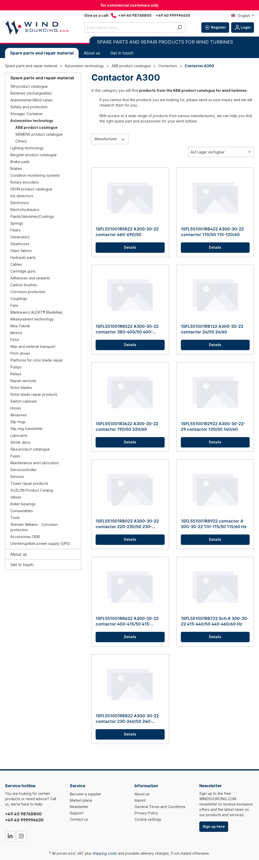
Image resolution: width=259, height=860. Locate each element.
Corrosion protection (28, 292)
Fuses (15, 456)
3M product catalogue (29, 86)
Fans (14, 305)
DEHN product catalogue (31, 189)
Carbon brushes (23, 285)
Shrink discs (20, 442)
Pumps (15, 367)
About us (18, 554)
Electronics (19, 203)
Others (21, 141)
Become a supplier (85, 794)
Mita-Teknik (20, 326)
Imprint (140, 800)
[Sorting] (221, 152)
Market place (81, 800)
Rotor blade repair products (33, 394)
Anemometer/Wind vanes (31, 100)
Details (130, 247)
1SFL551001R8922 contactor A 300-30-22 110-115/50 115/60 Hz (214, 523)
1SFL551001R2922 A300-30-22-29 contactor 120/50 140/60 (213, 426)
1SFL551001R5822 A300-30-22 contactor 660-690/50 (127, 231)
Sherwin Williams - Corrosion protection (34, 527)
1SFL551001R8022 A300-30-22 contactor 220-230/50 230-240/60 (127, 523)
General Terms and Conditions (160, 806)
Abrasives (18, 415)
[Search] (179, 27)
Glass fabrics (21, 250)
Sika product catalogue (30, 449)
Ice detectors (21, 196)
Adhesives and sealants (30, 278)
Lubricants (19, 435)
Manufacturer (110, 138)
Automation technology (31, 120)
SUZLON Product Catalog (31, 490)
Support (76, 813)
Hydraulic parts (23, 257)
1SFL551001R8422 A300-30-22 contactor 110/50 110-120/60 (212, 231)
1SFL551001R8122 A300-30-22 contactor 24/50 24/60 (212, 329)
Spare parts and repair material (42, 77)
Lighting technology (27, 148)
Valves (15, 497)
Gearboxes (19, 244)
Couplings (18, 298)
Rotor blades (21, 387)
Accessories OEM (25, 536)
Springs (16, 223)
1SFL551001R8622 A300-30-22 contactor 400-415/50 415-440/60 (127, 621)
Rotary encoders (24, 182)
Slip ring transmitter (26, 428)
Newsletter (79, 806)
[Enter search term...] (129, 27)
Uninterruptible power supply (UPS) (40, 543)
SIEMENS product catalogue (39, 134)
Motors (16, 333)
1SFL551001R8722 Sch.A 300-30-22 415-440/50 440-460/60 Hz (215, 621)
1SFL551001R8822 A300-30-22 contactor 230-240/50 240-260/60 (127, 718)
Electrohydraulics (24, 209)
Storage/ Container (26, 114)
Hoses (15, 408)
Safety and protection (29, 107)
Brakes (16, 168)
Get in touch (21, 564)
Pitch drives (20, 353)
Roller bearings (23, 504)
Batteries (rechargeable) (31, 93)
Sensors (17, 476)
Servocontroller (23, 470)
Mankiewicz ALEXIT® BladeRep (36, 312)
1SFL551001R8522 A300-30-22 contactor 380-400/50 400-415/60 (127, 329)
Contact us (79, 819)
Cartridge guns (22, 271)
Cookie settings (148, 819)
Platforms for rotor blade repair (36, 360)
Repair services (23, 381)
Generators (20, 237)
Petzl (14, 339)
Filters (15, 230)
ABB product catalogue (36, 127)
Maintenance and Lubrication (34, 463)
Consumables (21, 511)
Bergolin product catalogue (33, 155)
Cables (16, 264)
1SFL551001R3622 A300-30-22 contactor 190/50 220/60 (127, 426)
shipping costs (105, 853)
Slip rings (18, 422)
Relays (15, 374)
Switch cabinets (23, 401)
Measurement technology (32, 319)
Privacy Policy (146, 813)
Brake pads (20, 161)
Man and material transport (32, 346)
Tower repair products (29, 483)
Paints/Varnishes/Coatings (32, 216)
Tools (15, 517)
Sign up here (214, 826)
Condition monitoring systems (35, 175)
